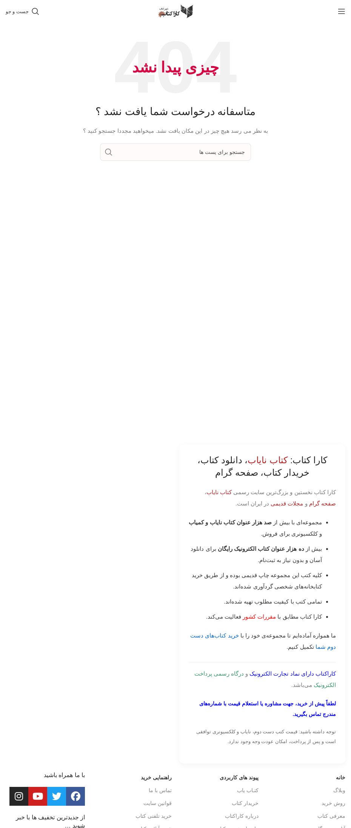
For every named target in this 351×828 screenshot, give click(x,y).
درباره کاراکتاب (242, 816)
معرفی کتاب (331, 816)
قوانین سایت (157, 803)
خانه (340, 777)
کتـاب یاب (248, 790)
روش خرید (333, 803)
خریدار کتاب (245, 803)
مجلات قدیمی (287, 503)
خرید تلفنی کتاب (153, 816)
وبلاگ (339, 790)
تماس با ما (160, 790)
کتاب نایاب (219, 492)
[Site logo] (175, 11)
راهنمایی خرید (156, 777)
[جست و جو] (22, 11)
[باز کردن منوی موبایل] (341, 11)
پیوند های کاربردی (239, 777)
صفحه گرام (322, 503)
